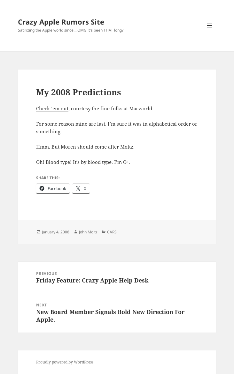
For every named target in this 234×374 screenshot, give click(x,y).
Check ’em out (52, 108)
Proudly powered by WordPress (64, 362)
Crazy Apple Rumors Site (61, 21)
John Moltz (88, 232)
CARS (112, 232)
